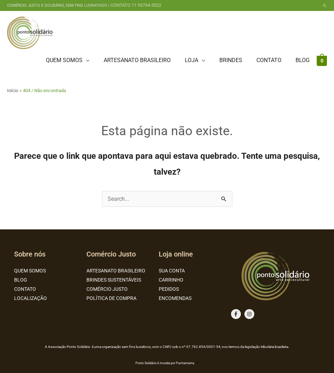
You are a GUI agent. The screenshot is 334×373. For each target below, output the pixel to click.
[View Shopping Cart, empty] (322, 60)
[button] (324, 5)
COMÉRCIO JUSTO (107, 289)
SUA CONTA (172, 270)
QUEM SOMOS (30, 270)
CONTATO (25, 289)
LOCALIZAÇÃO (30, 298)
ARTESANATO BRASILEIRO (115, 270)
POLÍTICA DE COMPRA (111, 298)
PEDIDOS (169, 289)
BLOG (20, 280)
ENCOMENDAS (175, 298)
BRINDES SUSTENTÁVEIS (113, 280)
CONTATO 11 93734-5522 (135, 5)
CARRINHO (171, 280)
